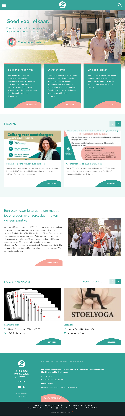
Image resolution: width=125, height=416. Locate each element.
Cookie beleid (21, 397)
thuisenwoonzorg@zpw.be (52, 380)
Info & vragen (47, 362)
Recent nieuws (76, 362)
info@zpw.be (58, 408)
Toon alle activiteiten (93, 282)
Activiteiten (61, 362)
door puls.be (61, 412)
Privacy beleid (21, 394)
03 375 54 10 (38, 408)
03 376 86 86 (47, 377)
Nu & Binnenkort (17, 282)
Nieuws (10, 124)
